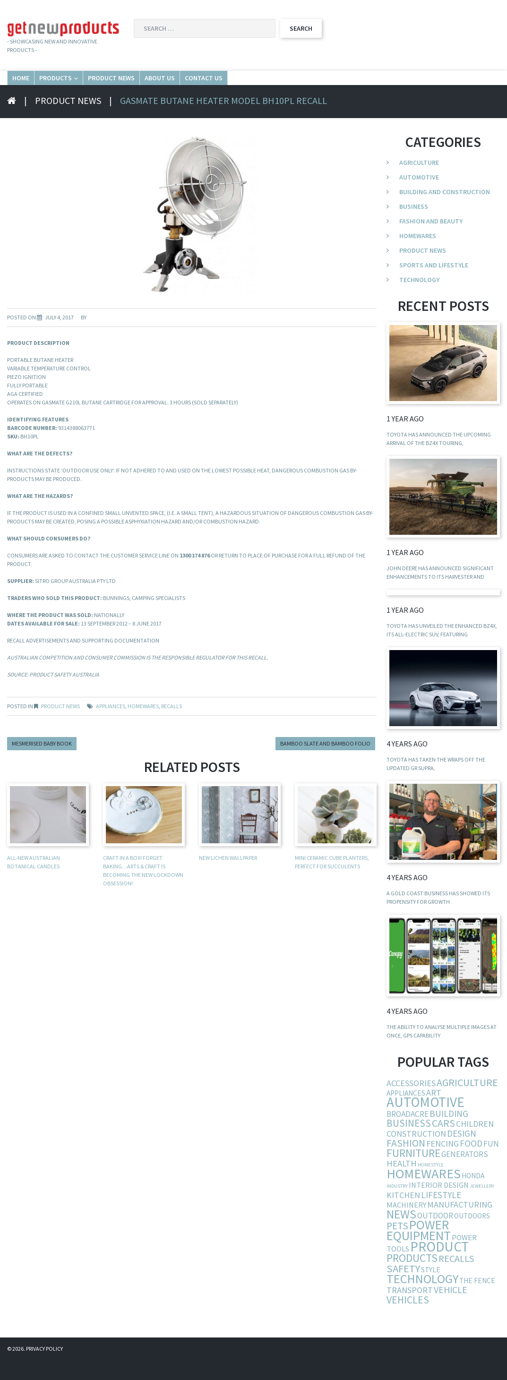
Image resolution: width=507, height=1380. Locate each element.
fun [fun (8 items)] (491, 1163)
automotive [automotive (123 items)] (425, 1122)
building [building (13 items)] (449, 1133)
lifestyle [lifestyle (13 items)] (441, 1214)
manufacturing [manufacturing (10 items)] (459, 1224)
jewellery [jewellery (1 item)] (482, 1206)
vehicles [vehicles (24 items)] (408, 1319)
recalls (171, 725)
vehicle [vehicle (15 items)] (450, 1309)
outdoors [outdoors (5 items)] (472, 1235)
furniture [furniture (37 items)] (413, 1173)
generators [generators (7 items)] (464, 1174)
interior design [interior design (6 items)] (439, 1204)
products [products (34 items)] (412, 1278)
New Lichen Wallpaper (228, 877)
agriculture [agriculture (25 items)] (467, 1102)
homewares (143, 725)
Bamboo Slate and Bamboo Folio (325, 763)
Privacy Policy (44, 1368)
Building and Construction (444, 211)
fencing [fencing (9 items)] (442, 1163)
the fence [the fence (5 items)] (477, 1300)
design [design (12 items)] (461, 1153)
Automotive (419, 197)
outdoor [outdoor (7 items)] (435, 1235)
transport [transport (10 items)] (410, 1309)
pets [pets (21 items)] (397, 1245)
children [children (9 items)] (475, 1143)
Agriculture (419, 182)
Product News (191, 87)
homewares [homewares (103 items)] (424, 1193)
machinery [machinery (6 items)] (406, 1224)
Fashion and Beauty (431, 241)
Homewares (417, 255)
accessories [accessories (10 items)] (411, 1102)
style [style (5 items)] (430, 1289)
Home (34, 87)
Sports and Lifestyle (433, 285)
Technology (419, 299)
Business (413, 226)
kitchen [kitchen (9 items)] (403, 1214)
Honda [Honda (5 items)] (473, 1195)
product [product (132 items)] (439, 1266)
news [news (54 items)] (401, 1234)
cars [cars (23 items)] (443, 1143)
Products (102, 87)
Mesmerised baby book (42, 763)
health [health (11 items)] (402, 1183)
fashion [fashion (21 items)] (406, 1163)
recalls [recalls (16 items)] (456, 1278)
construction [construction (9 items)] (416, 1153)
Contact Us (350, 87)
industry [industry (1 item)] (397, 1206)
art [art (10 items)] (433, 1112)
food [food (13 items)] (471, 1163)
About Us (274, 87)
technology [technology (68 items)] (422, 1298)
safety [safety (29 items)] (403, 1288)
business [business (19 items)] (409, 1143)
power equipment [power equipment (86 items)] (419, 1250)
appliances (110, 725)
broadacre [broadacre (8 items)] (408, 1134)
